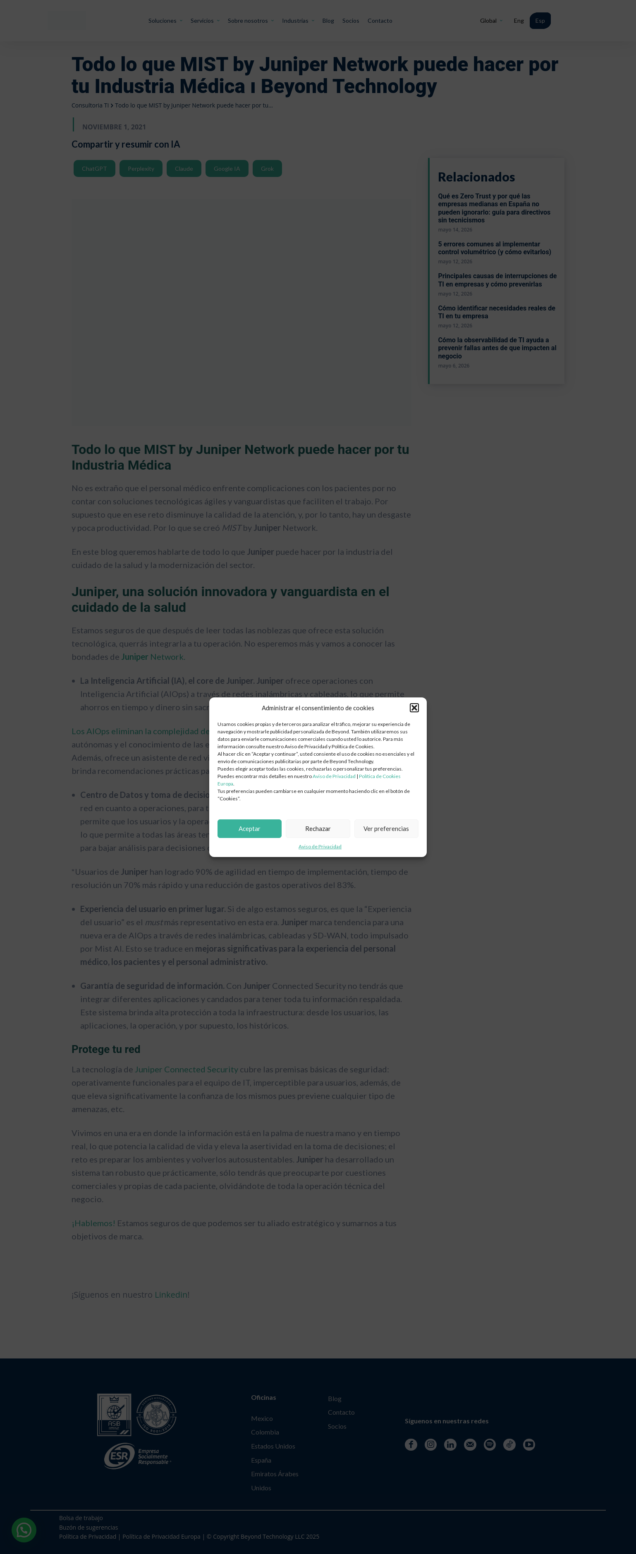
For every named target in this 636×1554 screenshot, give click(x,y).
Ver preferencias (386, 828)
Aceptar (250, 828)
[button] (414, 708)
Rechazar (318, 828)
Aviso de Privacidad (334, 776)
